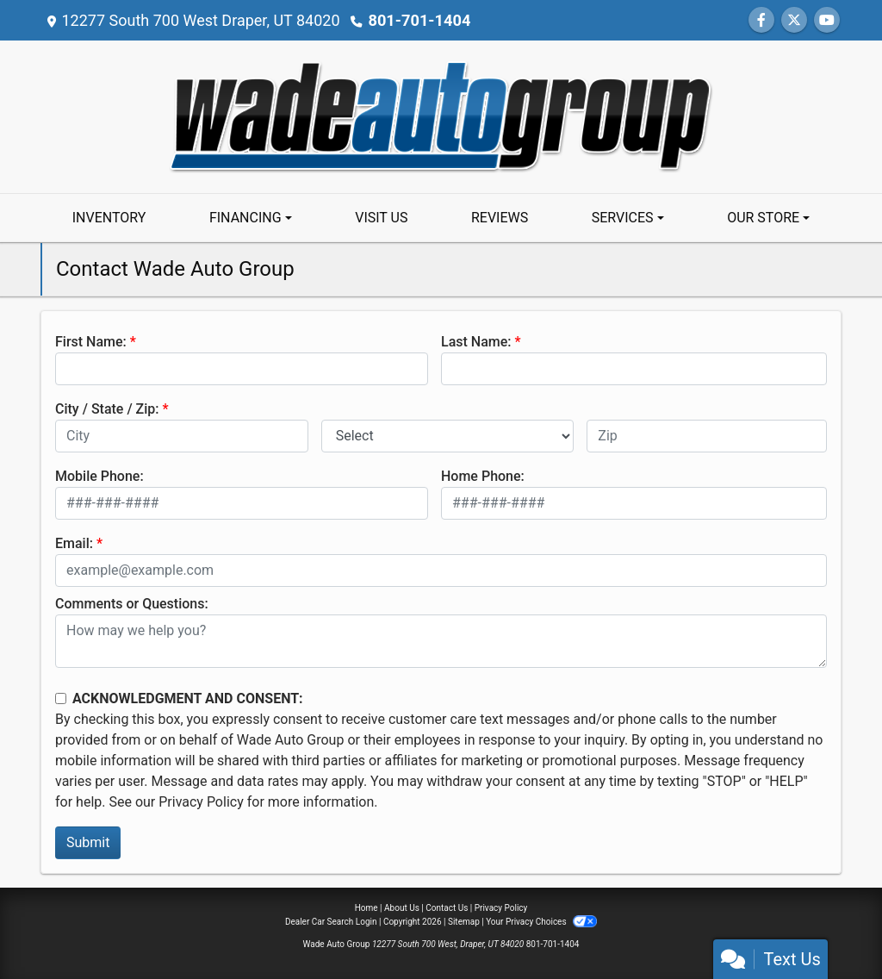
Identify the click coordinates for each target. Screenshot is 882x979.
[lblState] (448, 436)
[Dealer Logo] (441, 116)
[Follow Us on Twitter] (794, 20)
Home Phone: (483, 476)
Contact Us (446, 908)
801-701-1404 (418, 20)
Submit (87, 842)
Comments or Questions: (131, 604)
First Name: (91, 342)
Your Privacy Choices (541, 921)
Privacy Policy (201, 802)
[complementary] (830, 927)
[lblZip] (707, 436)
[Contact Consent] (60, 698)
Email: (74, 543)
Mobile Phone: (99, 476)
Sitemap (464, 921)
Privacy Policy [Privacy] (501, 908)
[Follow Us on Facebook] (761, 20)
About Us (401, 908)
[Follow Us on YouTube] (827, 20)
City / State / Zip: (107, 409)
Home (366, 908)
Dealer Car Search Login (331, 921)
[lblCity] (181, 436)
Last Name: (476, 342)
